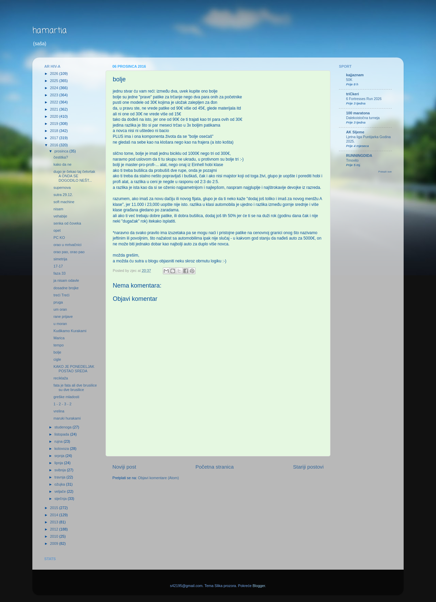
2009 (54, 543)
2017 (54, 138)
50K (349, 80)
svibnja (60, 470)
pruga (58, 302)
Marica (58, 338)
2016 (54, 145)
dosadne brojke (66, 288)
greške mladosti (66, 397)
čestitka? (60, 157)
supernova (62, 187)
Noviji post (124, 467)
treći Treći (61, 295)
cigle (57, 359)
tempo (58, 345)
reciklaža (60, 378)
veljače (60, 491)
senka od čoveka (67, 223)
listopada (62, 434)
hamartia (49, 31)
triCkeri (352, 94)
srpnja (59, 456)
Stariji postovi (308, 467)
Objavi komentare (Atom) (158, 478)
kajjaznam (355, 75)
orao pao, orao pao (68, 252)
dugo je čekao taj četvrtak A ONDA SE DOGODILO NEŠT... (74, 175)
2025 (54, 81)
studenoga (63, 427)
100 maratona (358, 113)
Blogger (258, 586)
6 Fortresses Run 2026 (364, 99)
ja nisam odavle (66, 280)
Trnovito (352, 160)
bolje (57, 352)
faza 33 (59, 273)
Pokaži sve (385, 171)
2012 (54, 529)
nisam (58, 209)
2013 (54, 522)
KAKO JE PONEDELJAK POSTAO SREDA (73, 368)
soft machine (63, 202)
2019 (54, 123)
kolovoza (62, 448)
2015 (54, 508)
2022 (54, 102)
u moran (60, 324)
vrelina (58, 411)
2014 (54, 515)
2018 (54, 131)
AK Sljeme (355, 132)
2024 (54, 88)
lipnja (59, 463)
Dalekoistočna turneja (363, 118)
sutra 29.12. (63, 195)
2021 (54, 109)
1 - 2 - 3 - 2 (62, 404)
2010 (54, 536)
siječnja (61, 499)
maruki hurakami (67, 418)
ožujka (60, 484)
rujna (59, 441)
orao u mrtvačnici (67, 245)
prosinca (61, 151)
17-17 (58, 266)
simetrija (60, 259)
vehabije (60, 216)
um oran (60, 309)
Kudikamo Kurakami (70, 331)
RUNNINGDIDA (359, 155)
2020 (54, 116)
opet (57, 230)
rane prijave (63, 316)
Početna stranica (215, 467)
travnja (60, 477)
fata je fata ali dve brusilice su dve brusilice (75, 387)
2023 (54, 95)
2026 (54, 73)
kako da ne (62, 164)
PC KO (59, 237)
